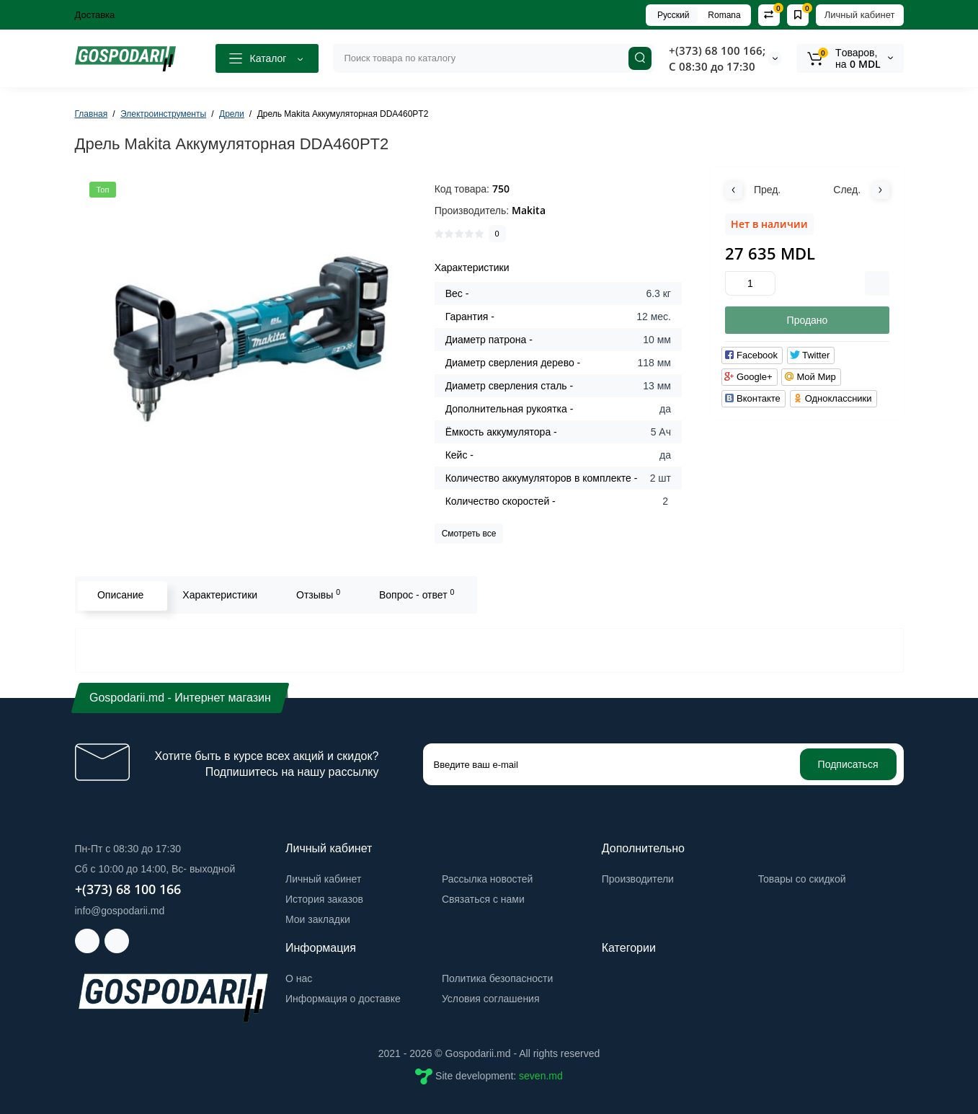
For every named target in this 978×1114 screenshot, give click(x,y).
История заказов (324, 899)
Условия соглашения (491, 998)
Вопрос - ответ (414, 594)
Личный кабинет (859, 14)
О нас (298, 978)
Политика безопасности (497, 978)
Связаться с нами (483, 899)
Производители (638, 879)
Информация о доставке (343, 998)
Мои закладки (317, 919)
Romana (724, 15)
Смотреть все (469, 534)
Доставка (95, 14)
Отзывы (317, 594)
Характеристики (218, 595)
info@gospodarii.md (120, 910)
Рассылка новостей (487, 879)
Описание (119, 595)
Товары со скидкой (802, 879)
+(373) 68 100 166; (717, 50)
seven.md (541, 1076)
